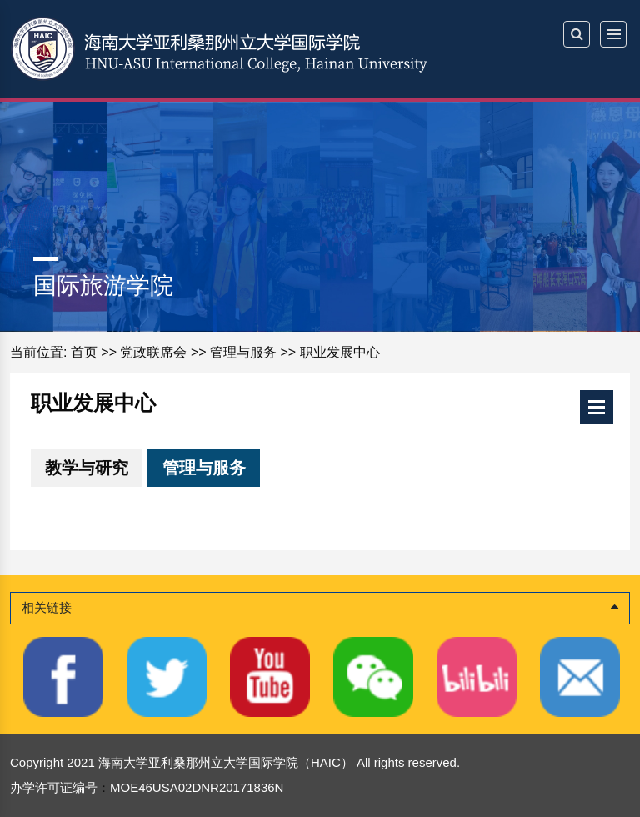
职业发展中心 (340, 352)
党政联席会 (153, 352)
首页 (84, 352)
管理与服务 (243, 352)
